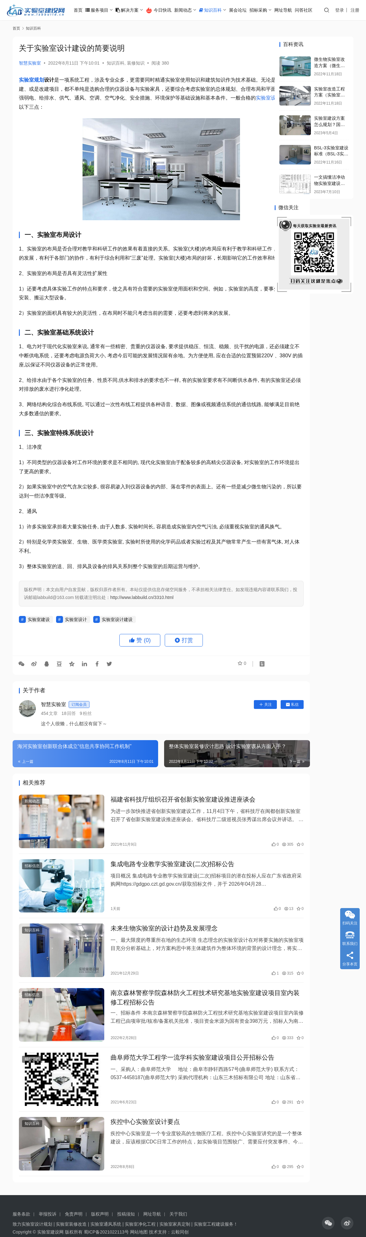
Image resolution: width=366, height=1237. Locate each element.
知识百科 (216, 10)
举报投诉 (47, 1200)
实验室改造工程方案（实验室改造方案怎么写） (329, 95)
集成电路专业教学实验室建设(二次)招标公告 (160, 876)
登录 (342, 10)
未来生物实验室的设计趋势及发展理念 (151, 935)
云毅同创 (180, 1218)
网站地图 (139, 1218)
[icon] (328, 1209)
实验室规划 (31, 80)
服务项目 (103, 10)
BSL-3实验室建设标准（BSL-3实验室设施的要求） (331, 154)
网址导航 (289, 10)
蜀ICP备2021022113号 (106, 1218)
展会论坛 (244, 10)
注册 (358, 10)
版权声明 (100, 1200)
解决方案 (133, 10)
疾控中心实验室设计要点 (133, 1115)
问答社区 (310, 10)
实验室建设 (39, 637)
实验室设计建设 (117, 637)
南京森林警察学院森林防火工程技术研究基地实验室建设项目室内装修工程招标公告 (180, 999)
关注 (223, 723)
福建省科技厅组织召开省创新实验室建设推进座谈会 (170, 818)
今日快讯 (165, 10)
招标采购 (264, 10)
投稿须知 (126, 1200)
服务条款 (21, 1200)
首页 (84, 10)
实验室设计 (102, 107)
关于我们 (178, 1200)
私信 (250, 723)
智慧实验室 (30, 63)
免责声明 (74, 1200)
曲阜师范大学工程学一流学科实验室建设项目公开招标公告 (180, 1056)
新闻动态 (189, 10)
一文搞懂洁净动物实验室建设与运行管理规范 (329, 183)
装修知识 (136, 63)
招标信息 (32, 879)
